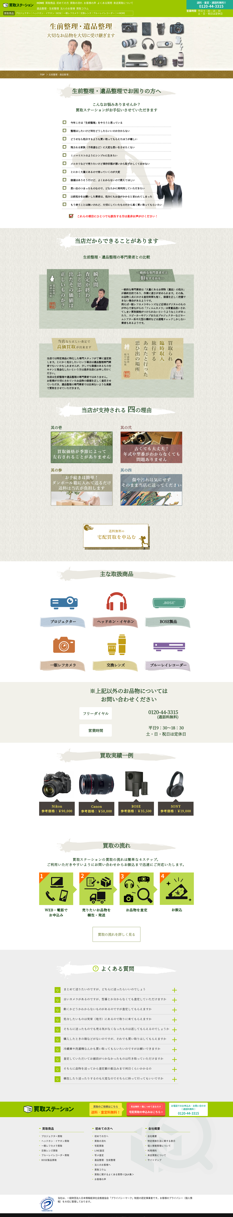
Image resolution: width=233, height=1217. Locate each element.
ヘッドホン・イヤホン (43, 13)
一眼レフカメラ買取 (51, 1145)
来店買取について (123, 3)
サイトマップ (155, 1159)
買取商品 (50, 3)
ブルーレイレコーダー (104, 13)
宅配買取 (99, 1145)
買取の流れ (76, 3)
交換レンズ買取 (49, 1150)
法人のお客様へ (103, 1164)
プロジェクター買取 (51, 1136)
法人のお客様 (67, 8)
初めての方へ (101, 1136)
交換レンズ (85, 13)
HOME (40, 3)
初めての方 (62, 3)
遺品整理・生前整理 (48, 8)
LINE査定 (99, 1150)
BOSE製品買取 (49, 1159)
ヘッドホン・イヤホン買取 (55, 1140)
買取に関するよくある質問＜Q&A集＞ (114, 1174)
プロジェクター (23, 13)
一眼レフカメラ (71, 13)
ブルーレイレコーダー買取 (55, 1155)
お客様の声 (90, 3)
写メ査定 (99, 1155)
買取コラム (82, 8)
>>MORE (121, 13)
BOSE (59, 13)
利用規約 (152, 1150)
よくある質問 (104, 3)
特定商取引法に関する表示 (161, 1140)
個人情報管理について (159, 1145)
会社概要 (152, 1136)
